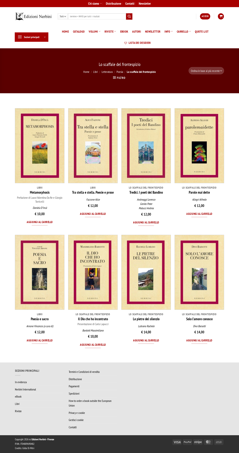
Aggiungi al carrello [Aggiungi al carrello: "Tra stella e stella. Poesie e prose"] (93, 214)
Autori (136, 31)
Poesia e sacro (40, 319)
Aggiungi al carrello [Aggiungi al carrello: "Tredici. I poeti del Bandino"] (146, 222)
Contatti (129, 3)
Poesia (120, 72)
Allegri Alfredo (199, 199)
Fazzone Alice (93, 199)
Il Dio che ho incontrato (93, 319)
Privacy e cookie (77, 413)
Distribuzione (113, 3)
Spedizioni (74, 393)
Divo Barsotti (199, 326)
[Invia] (129, 16)
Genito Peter (146, 204)
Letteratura (107, 72)
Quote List (202, 31)
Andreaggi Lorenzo (146, 199)
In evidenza (21, 382)
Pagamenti (74, 386)
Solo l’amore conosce (199, 319)
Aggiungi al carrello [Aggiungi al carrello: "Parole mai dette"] (199, 214)
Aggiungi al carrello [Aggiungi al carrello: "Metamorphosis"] (39, 222)
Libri (95, 72)
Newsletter (145, 3)
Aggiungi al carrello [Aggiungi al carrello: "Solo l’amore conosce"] (199, 340)
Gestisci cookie (76, 420)
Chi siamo (95, 3)
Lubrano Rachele (146, 326)
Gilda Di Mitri (28, 448)
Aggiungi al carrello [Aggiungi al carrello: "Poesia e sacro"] (39, 340)
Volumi (94, 31)
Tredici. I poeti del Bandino (146, 192)
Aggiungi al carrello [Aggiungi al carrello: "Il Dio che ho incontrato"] (93, 344)
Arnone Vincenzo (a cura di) (39, 326)
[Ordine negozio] (206, 70)
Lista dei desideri (137, 42)
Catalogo (79, 31)
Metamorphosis (40, 192)
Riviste (110, 31)
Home (65, 31)
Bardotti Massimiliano (93, 330)
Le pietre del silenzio (146, 319)
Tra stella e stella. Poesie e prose (93, 192)
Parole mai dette (199, 192)
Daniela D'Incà (40, 208)
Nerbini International (25, 389)
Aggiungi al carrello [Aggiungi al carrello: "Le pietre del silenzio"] (146, 340)
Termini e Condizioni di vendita (84, 372)
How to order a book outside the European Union (90, 403)
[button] (205, 16)
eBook (124, 31)
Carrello (184, 31)
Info (168, 31)
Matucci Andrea (146, 208)
